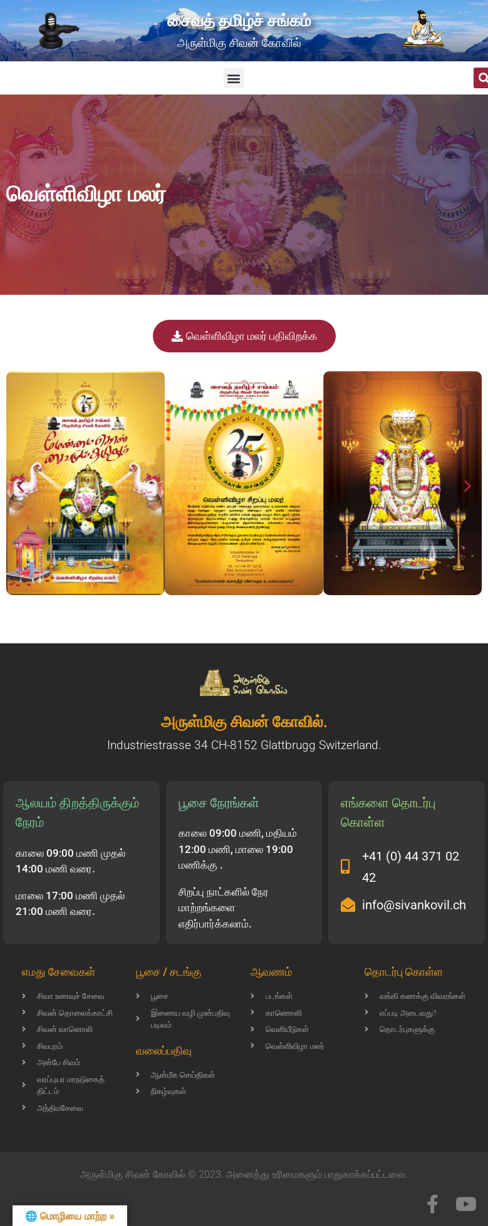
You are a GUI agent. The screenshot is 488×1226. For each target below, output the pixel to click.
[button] (234, 78)
